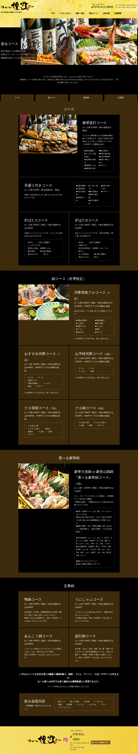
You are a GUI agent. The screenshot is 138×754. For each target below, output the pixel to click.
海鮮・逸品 (80, 13)
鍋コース (52, 98)
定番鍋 (121, 98)
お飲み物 (106, 13)
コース (17, 98)
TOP (53, 13)
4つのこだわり (65, 13)
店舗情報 (117, 13)
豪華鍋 (86, 98)
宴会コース (93, 13)
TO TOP (134, 748)
